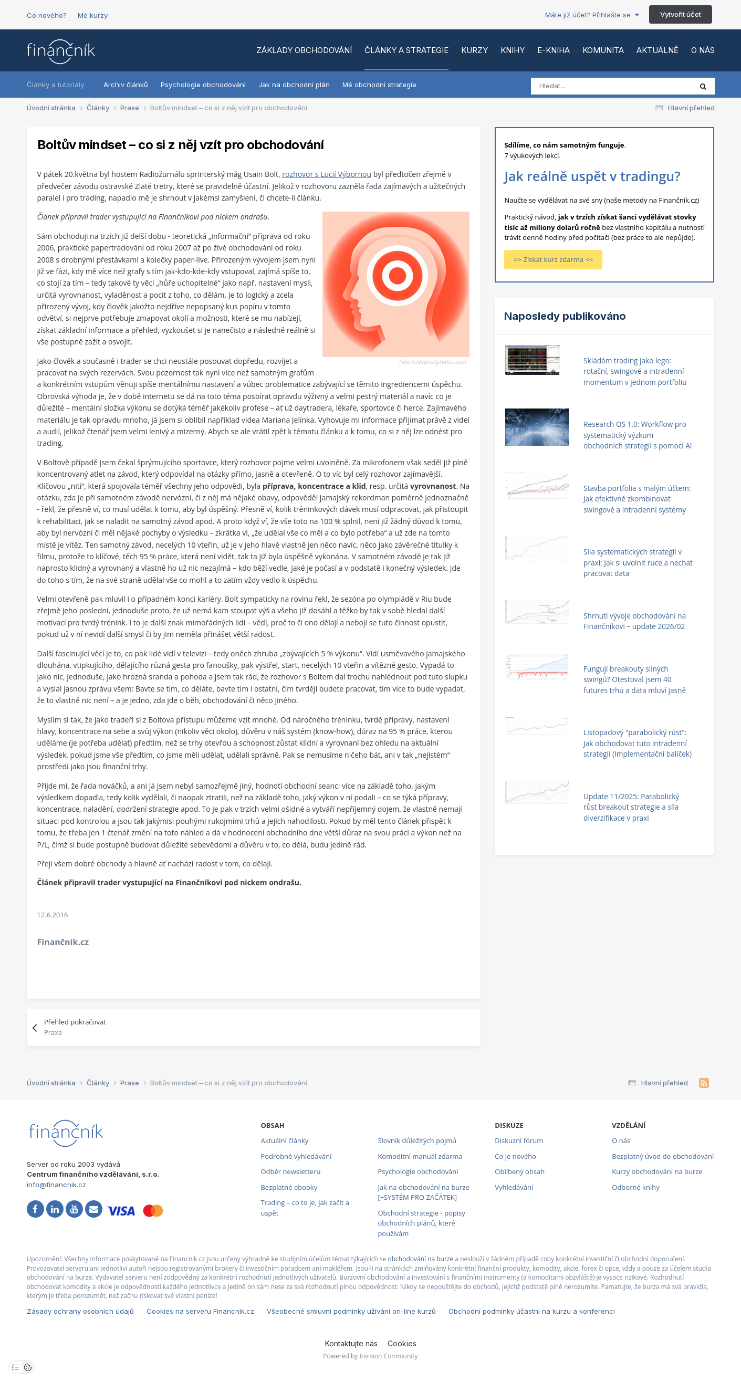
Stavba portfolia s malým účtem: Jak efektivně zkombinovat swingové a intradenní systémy (637, 499)
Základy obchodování (304, 50)
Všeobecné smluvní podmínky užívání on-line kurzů (351, 1311)
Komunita (603, 50)
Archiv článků (125, 84)
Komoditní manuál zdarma (420, 1156)
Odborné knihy (635, 1187)
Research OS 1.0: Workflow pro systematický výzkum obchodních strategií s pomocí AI (637, 435)
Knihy (512, 50)
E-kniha (553, 50)
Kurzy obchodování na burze (657, 1171)
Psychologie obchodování (203, 84)
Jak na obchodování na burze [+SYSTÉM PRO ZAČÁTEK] (423, 1192)
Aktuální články (284, 1140)
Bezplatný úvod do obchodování (663, 1156)
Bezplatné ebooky (288, 1187)
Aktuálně (657, 50)
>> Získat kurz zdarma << (553, 259)
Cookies (402, 1343)
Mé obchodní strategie (379, 84)
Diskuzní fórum (519, 1140)
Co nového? (47, 15)
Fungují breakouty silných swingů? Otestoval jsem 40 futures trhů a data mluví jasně (634, 679)
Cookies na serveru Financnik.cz (200, 1311)
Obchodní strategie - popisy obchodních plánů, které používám (421, 1223)
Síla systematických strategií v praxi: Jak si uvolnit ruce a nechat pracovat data (638, 562)
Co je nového (515, 1156)
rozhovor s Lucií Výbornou (326, 174)
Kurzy (474, 50)
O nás (703, 50)
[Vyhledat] (577, 86)
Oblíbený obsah (520, 1171)
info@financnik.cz (56, 1184)
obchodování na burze (421, 1258)
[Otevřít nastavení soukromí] (15, 1367)
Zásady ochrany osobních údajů (80, 1311)
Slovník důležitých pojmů (417, 1140)
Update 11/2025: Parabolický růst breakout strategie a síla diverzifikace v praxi (631, 807)
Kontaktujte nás (351, 1343)
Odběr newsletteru (290, 1171)
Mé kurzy (93, 15)
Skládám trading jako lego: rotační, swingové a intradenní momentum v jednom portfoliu (634, 371)
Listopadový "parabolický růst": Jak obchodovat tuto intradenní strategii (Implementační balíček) (637, 743)
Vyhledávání (514, 1187)
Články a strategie (406, 50)
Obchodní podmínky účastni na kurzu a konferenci (531, 1311)
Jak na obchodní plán (294, 84)
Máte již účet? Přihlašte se (592, 15)
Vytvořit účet (680, 14)
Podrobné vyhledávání (295, 1156)
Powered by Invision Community (370, 1356)
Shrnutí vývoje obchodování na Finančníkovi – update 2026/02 (634, 621)
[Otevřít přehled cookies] (28, 1367)
